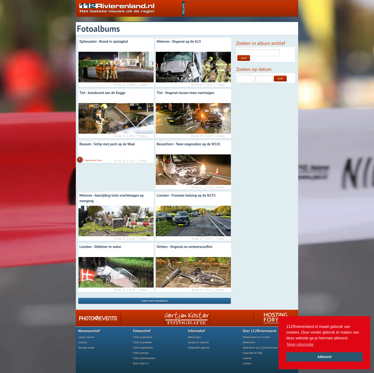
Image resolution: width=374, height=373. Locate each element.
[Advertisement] (240, 8)
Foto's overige (141, 353)
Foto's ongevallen (143, 337)
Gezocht (82, 342)
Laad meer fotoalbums (154, 300)
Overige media (86, 347)
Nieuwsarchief (89, 331)
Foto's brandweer (142, 342)
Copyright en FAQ (252, 353)
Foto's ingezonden (143, 347)
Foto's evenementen (144, 358)
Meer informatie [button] (300, 344)
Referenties (249, 342)
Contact (247, 363)
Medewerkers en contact (256, 337)
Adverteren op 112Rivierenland (260, 347)
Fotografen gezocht (199, 347)
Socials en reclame (198, 342)
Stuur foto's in (141, 363)
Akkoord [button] (324, 357)
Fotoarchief (142, 331)
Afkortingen (194, 337)
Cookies (247, 358)
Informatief (196, 331)
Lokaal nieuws (86, 337)
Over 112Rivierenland (259, 331)
